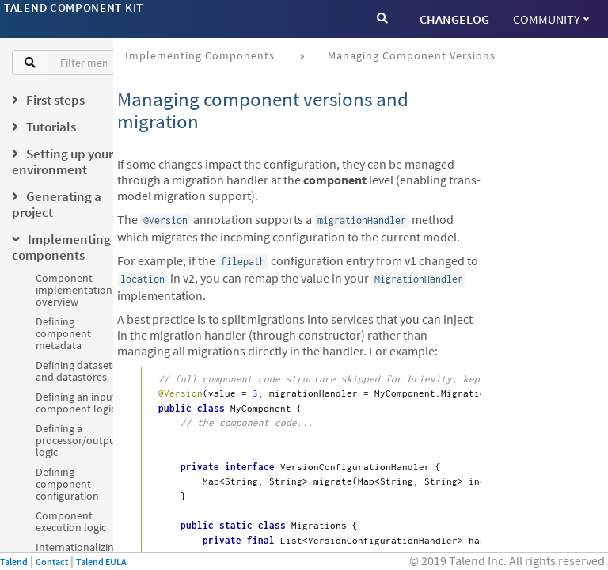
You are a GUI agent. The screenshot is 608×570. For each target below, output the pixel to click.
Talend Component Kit (73, 7)
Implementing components (200, 55)
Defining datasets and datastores (76, 371)
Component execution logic (71, 521)
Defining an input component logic (76, 403)
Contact (52, 562)
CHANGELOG (454, 19)
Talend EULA (101, 562)
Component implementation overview (74, 290)
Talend (14, 562)
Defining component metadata (63, 333)
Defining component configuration (67, 484)
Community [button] (551, 19)
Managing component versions (412, 55)
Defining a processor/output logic (78, 440)
